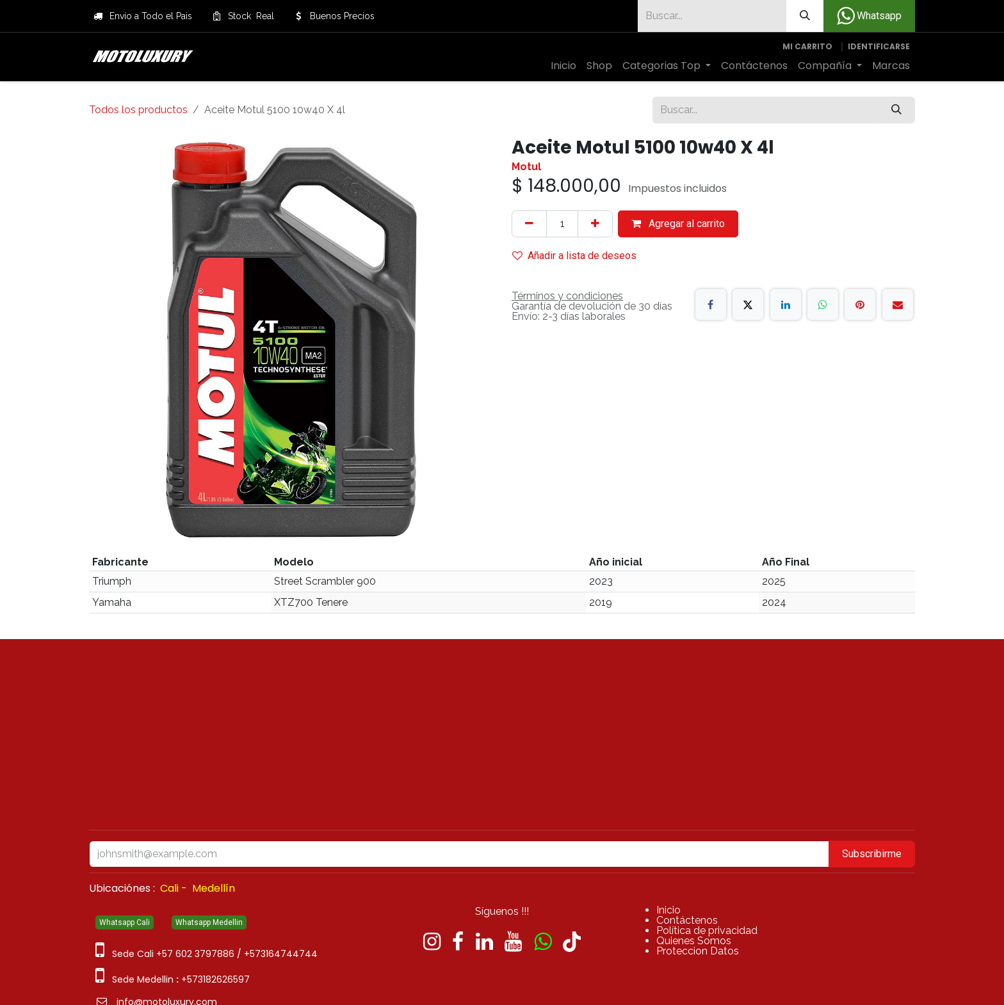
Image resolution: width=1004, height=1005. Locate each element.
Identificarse (879, 46)
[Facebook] (710, 304)
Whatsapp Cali (124, 922)
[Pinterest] (860, 304)
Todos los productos (138, 110)
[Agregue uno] (595, 223)
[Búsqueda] (804, 16)
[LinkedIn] (785, 304)
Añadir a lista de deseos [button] (574, 255)
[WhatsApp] (822, 304)
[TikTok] (571, 941)
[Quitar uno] (529, 223)
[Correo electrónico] (897, 304)
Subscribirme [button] (872, 854)
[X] (748, 304)
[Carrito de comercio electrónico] (807, 47)
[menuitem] (563, 66)
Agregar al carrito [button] (678, 224)
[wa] (542, 941)
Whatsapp (869, 16)
